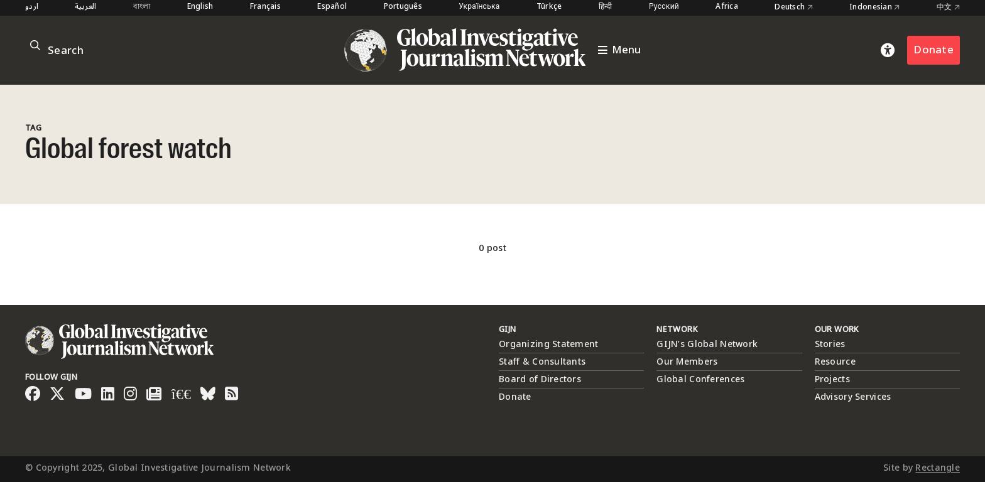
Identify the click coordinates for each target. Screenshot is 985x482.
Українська (479, 7)
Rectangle (937, 468)
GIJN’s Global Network (707, 344)
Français (265, 7)
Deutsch (794, 7)
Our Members (686, 362)
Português (403, 7)
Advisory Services (853, 397)
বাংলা (142, 7)
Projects (832, 379)
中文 (948, 7)
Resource (835, 362)
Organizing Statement (549, 344)
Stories (830, 344)
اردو (31, 7)
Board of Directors (540, 379)
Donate (933, 50)
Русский (664, 7)
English (200, 7)
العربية (85, 7)
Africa (727, 7)
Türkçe (549, 7)
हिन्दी (605, 7)
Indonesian (874, 7)
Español (332, 7)
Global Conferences (700, 379)
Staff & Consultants (542, 362)
